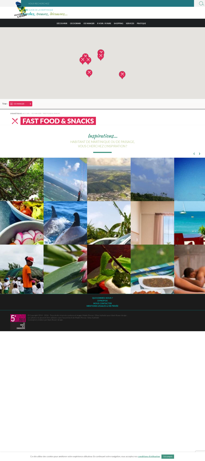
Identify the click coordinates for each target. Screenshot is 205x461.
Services (130, 23)
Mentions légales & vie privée (102, 306)
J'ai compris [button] (167, 456)
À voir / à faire (104, 23)
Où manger (88, 23)
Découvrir (62, 23)
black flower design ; (119, 315)
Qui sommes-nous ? (102, 298)
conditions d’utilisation (149, 456)
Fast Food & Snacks (51, 113)
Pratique (141, 23)
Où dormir (75, 23)
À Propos (102, 301)
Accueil (26, 113)
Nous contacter (102, 303)
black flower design (55, 320)
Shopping (118, 23)
